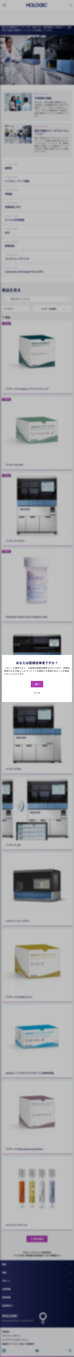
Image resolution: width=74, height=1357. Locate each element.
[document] (37, 678)
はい (37, 684)
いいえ (37, 692)
